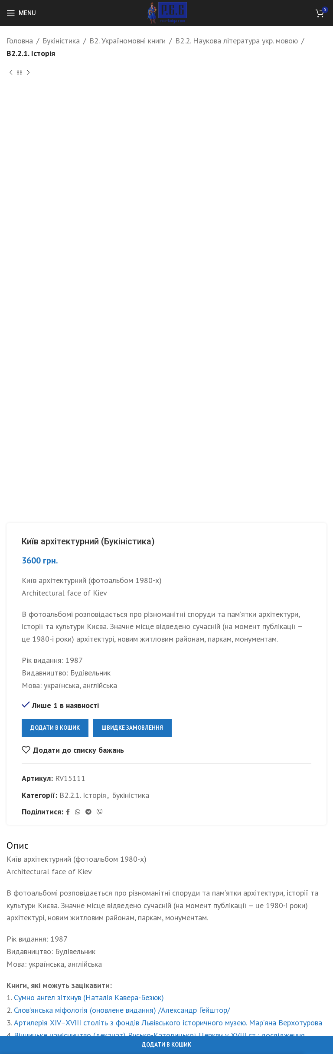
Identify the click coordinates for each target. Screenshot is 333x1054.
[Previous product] (11, 73)
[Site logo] (166, 12)
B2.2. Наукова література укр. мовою (236, 41)
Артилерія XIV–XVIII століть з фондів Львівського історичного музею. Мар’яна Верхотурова (168, 1023)
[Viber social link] (99, 812)
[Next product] (28, 73)
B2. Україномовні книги (127, 41)
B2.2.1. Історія (31, 53)
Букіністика (61, 41)
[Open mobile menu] (21, 13)
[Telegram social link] (88, 812)
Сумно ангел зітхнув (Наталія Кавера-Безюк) (89, 997)
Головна (20, 41)
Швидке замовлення (132, 727)
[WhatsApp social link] (77, 812)
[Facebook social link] (67, 812)
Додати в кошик (55, 727)
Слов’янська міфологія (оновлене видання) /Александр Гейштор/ (122, 1010)
